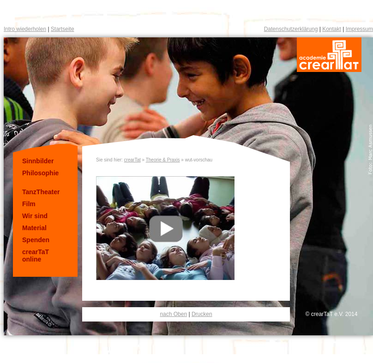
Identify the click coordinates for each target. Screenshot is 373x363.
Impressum (359, 29)
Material (34, 228)
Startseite (62, 29)
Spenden (35, 240)
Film (29, 204)
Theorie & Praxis (163, 159)
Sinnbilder (38, 161)
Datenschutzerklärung (291, 29)
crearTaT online (35, 255)
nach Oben (173, 314)
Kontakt (331, 29)
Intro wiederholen (25, 29)
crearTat (132, 159)
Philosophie (40, 173)
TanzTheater (41, 192)
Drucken (202, 314)
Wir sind (35, 216)
